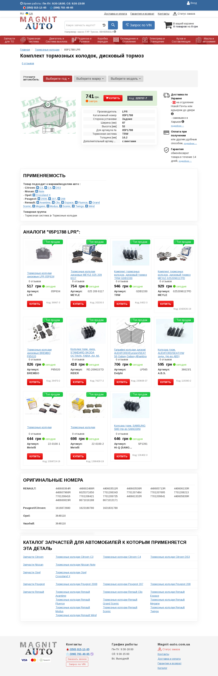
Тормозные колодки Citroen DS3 (170, 556)
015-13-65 (77, 649)
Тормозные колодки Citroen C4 (122, 556)
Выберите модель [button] (125, 78)
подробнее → (177, 126)
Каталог (162, 668)
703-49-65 (78, 653)
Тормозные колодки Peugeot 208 (170, 584)
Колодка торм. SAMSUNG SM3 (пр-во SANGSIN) (129, 427)
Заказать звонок (77, 659)
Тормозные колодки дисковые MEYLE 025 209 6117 (86, 275)
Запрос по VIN (139, 25)
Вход (192, 3)
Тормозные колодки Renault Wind (76, 615)
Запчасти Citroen (33, 556)
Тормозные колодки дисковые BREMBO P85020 (39, 353)
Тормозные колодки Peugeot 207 (123, 584)
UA (29, 13)
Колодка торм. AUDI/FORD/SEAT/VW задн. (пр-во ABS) (171, 353)
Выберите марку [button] (90, 78)
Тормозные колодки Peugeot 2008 (76, 584)
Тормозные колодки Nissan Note (75, 564)
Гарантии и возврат (170, 663)
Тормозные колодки (39, 427)
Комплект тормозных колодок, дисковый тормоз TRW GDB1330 (130, 275)
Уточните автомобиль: (31, 78)
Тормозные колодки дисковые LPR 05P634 (40, 275)
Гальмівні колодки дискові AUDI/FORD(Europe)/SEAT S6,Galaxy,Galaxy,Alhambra (130, 353)
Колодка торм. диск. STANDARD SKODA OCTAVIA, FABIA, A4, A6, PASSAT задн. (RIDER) (85, 354)
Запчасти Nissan (33, 564)
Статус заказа (184, 14)
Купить (113, 98)
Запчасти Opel (32, 572)
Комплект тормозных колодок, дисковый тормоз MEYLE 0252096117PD (174, 275)
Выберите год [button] (57, 78)
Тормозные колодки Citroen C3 (74, 556)
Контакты (163, 13)
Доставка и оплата (115, 13)
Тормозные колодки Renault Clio (122, 591)
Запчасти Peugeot (34, 584)
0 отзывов (28, 63)
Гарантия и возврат (142, 13)
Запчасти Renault (33, 591)
